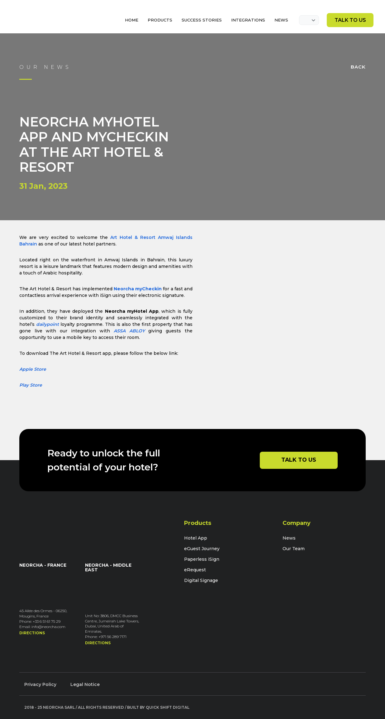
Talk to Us (350, 20)
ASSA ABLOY (129, 331)
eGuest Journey (202, 548)
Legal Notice (85, 684)
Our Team (294, 548)
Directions (32, 633)
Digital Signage (201, 580)
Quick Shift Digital (167, 707)
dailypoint (47, 324)
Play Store (30, 385)
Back (358, 67)
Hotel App (195, 538)
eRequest (195, 570)
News (289, 538)
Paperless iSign (201, 559)
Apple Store (32, 369)
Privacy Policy (40, 684)
